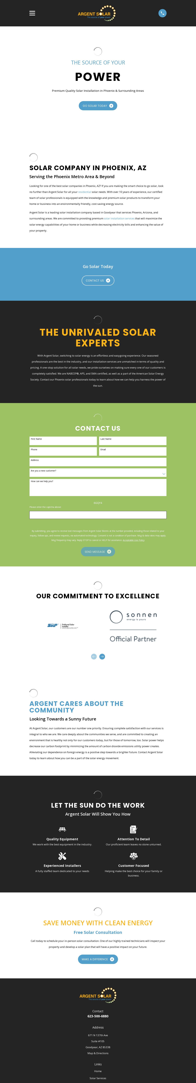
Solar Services (98, 1078)
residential (84, 192)
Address (35, 460)
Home (98, 1071)
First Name (36, 439)
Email (103, 449)
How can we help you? (42, 481)
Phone (34, 449)
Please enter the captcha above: (45, 507)
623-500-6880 (98, 1016)
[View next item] (102, 656)
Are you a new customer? (43, 470)
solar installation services (119, 218)
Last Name (105, 439)
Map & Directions (98, 1053)
